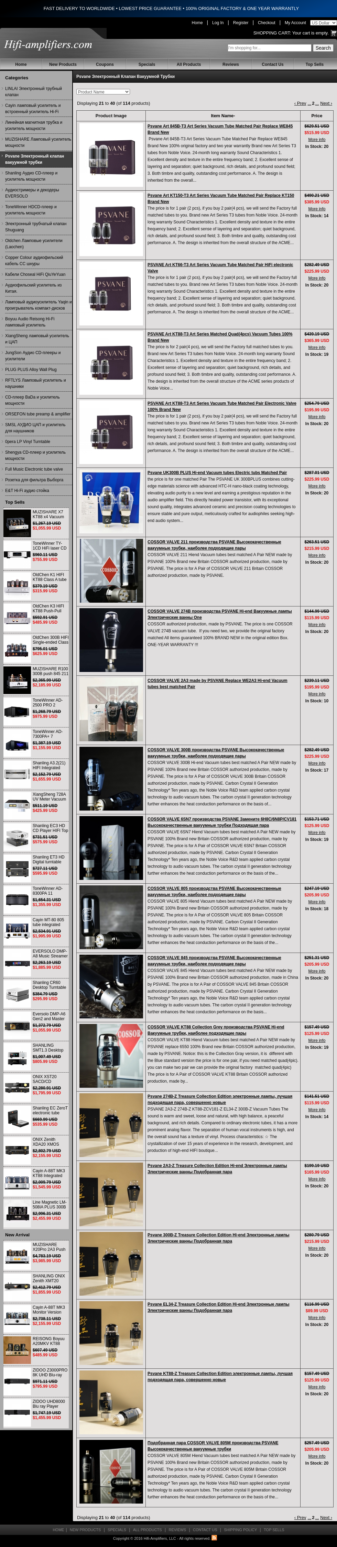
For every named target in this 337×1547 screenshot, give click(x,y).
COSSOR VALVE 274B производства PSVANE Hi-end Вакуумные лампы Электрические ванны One (220, 614)
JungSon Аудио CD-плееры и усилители (33, 355)
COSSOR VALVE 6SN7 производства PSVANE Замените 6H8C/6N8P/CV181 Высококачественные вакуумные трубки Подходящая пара (222, 822)
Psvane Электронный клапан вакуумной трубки (34, 159)
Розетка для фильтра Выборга (34, 480)
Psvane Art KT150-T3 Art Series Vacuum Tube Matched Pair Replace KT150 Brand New (221, 198)
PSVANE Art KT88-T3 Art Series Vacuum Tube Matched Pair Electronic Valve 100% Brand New (222, 406)
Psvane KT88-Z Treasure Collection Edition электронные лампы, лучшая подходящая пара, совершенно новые (220, 1376)
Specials (147, 64)
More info (316, 139)
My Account (295, 22)
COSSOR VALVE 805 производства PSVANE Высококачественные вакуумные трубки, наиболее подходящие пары (214, 891)
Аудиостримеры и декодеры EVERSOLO (32, 193)
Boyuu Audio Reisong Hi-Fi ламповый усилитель (29, 322)
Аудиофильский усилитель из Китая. (33, 288)
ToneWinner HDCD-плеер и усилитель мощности (31, 209)
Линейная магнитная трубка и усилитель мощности (33, 125)
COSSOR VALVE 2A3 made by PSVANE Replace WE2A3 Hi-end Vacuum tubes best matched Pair (217, 683)
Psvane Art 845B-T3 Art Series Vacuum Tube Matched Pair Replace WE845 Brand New (220, 129)
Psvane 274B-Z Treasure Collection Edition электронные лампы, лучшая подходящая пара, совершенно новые (220, 1099)
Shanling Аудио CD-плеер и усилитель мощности (31, 176)
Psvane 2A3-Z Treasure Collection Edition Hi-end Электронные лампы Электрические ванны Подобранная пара (217, 1168)
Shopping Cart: (272, 33)
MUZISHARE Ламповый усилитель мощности (38, 142)
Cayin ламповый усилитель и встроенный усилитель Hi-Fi (33, 108)
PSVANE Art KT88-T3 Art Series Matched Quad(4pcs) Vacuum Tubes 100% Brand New (220, 337)
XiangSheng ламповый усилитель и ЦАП (37, 338)
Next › (326, 103)
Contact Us (272, 64)
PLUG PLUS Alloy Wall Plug (31, 369)
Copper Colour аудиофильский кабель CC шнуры (34, 260)
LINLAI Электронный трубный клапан (33, 91)
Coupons (105, 64)
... (309, 103)
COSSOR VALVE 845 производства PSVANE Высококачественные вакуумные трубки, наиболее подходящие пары (214, 960)
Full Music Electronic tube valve (34, 469)
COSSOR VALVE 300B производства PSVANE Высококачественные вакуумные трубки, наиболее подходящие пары (216, 753)
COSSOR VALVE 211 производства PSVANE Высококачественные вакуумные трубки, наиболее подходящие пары (214, 545)
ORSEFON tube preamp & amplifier (37, 414)
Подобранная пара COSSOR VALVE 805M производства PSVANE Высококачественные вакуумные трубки (213, 1445)
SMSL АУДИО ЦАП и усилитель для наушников (35, 427)
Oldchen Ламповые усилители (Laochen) (34, 243)
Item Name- (223, 115)
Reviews (230, 64)
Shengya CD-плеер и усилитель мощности (35, 455)
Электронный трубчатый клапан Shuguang (35, 226)
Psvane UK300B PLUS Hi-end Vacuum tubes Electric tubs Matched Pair (217, 472)
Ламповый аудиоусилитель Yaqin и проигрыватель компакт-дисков (38, 305)
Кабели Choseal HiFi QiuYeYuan (35, 274)
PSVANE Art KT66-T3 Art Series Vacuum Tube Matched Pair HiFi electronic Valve (220, 267)
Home (197, 22)
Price (317, 115)
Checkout (266, 22)
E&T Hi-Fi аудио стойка (27, 490)
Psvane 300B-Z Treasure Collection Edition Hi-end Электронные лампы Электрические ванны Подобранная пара (218, 1238)
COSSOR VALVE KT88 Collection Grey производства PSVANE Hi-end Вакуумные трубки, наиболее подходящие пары (216, 1030)
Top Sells (315, 64)
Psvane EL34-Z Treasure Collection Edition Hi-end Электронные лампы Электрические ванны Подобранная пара (218, 1307)
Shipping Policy (240, 1530)
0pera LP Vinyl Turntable (27, 441)
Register (241, 22)
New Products (63, 64)
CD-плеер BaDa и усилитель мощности (32, 400)
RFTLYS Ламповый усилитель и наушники (35, 383)
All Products (189, 64)
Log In (218, 22)
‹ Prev (300, 103)
